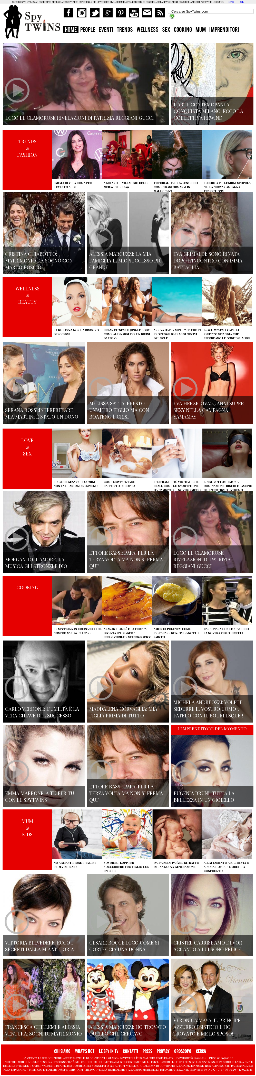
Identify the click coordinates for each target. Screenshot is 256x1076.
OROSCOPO (182, 1051)
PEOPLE (87, 30)
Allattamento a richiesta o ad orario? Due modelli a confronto (226, 867)
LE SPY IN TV (108, 1051)
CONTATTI (130, 1051)
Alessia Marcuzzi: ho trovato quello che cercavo (127, 1030)
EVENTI (106, 30)
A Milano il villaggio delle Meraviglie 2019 (126, 185)
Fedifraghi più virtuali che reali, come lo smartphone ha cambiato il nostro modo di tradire (177, 488)
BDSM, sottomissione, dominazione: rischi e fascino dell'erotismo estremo (228, 486)
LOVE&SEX (27, 447)
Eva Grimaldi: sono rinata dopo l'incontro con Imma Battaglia (207, 260)
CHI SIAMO (62, 1051)
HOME (71, 30)
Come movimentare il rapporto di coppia (121, 484)
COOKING (183, 30)
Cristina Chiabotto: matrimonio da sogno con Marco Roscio (39, 260)
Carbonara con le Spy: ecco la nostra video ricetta (226, 631)
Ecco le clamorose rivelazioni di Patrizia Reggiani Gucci (202, 559)
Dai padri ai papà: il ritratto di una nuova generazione (176, 865)
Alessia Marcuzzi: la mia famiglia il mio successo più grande (125, 260)
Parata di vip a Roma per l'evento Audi (73, 185)
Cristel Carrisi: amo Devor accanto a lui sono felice (207, 945)
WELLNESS (147, 30)
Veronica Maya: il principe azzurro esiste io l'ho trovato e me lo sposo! (207, 1027)
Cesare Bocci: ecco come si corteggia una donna (124, 945)
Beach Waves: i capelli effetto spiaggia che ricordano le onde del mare (227, 334)
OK (242, 2)
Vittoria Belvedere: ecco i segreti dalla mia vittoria (39, 945)
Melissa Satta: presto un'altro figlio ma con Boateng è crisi (119, 410)
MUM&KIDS (27, 828)
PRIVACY (163, 1051)
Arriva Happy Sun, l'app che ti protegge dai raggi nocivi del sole (177, 334)
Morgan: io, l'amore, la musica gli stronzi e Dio (36, 562)
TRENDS (125, 30)
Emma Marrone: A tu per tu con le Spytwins (39, 796)
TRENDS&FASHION (27, 148)
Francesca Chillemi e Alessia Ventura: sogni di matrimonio (43, 1030)
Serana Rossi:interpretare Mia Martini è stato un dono (41, 413)
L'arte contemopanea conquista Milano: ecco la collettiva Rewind (208, 111)
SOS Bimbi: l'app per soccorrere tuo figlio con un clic (126, 867)
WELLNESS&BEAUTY (27, 295)
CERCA (201, 1051)
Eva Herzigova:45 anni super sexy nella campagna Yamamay (208, 410)
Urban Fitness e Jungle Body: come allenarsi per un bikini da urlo (127, 334)
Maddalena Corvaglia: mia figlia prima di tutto (123, 712)
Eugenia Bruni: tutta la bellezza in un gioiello (204, 796)
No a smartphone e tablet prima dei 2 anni (75, 865)
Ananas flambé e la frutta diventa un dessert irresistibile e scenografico (127, 633)
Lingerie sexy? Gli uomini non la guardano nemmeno (75, 484)
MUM (200, 30)
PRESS (147, 1051)
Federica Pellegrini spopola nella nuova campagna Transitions (227, 187)
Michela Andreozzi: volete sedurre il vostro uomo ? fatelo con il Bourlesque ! (208, 709)
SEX (166, 30)
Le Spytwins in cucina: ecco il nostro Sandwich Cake (78, 631)
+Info (230, 2)
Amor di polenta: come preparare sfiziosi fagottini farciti (177, 633)
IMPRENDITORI (224, 30)
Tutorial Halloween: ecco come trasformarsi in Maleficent (176, 187)
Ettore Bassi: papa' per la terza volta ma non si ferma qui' (126, 559)
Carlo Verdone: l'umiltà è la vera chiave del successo (42, 712)
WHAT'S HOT (84, 1051)
